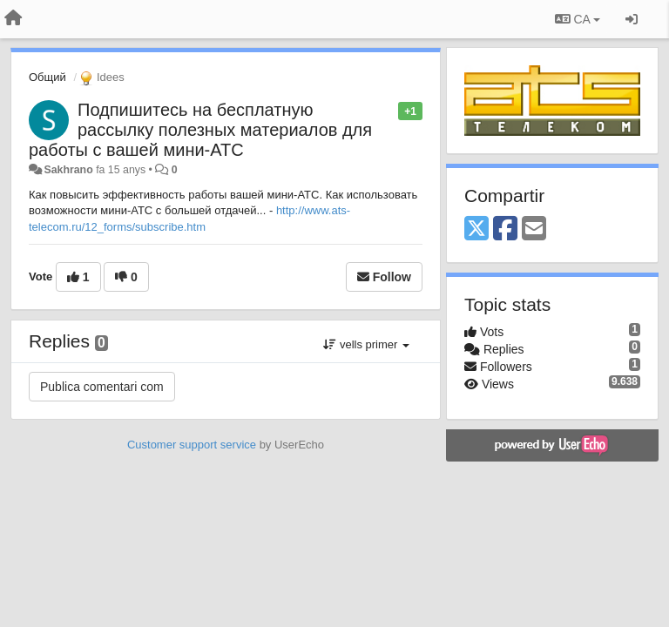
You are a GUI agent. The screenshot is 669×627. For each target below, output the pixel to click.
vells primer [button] (366, 344)
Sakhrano (68, 170)
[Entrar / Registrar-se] (631, 19)
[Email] (534, 229)
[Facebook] (505, 229)
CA (577, 19)
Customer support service (191, 444)
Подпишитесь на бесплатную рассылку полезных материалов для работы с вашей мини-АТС (200, 129)
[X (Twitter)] (476, 229)
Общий (47, 77)
